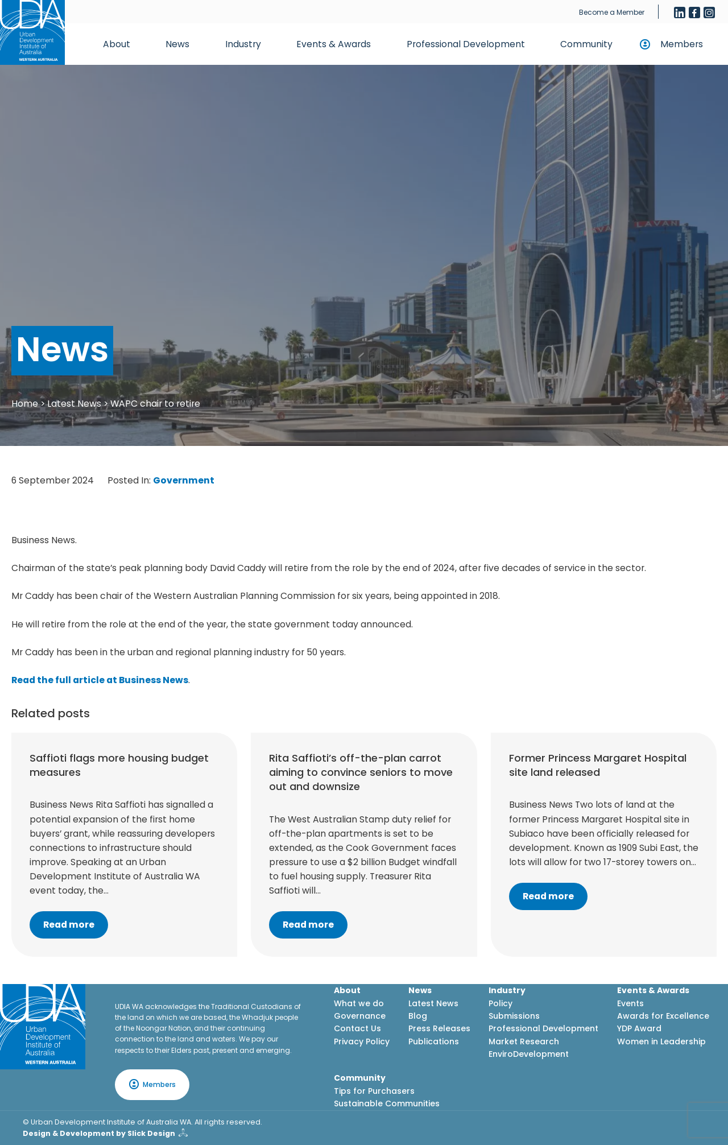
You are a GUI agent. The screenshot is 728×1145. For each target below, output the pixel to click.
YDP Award (639, 1028)
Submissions (514, 1016)
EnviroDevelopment (529, 1054)
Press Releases (439, 1028)
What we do (359, 1003)
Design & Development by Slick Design (99, 1133)
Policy (500, 1003)
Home (24, 404)
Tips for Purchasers (374, 1091)
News (177, 44)
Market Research (524, 1041)
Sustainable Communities (387, 1103)
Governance (360, 1016)
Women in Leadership (661, 1041)
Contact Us (357, 1028)
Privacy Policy (362, 1041)
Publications (433, 1041)
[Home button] (32, 32)
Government (183, 480)
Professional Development (466, 44)
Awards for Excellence (663, 1016)
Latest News (74, 404)
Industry (243, 44)
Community (586, 44)
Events (630, 1003)
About (116, 44)
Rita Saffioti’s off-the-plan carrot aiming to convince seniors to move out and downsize (361, 772)
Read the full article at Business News (99, 680)
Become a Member (611, 12)
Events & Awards (333, 44)
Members (681, 44)
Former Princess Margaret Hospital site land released (597, 765)
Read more (68, 925)
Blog (417, 1016)
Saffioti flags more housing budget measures (119, 765)
